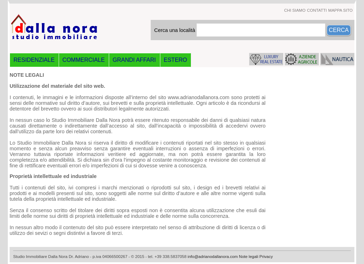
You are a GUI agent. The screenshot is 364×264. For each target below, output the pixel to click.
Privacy (266, 256)
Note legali (248, 256)
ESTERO (175, 60)
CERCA (339, 30)
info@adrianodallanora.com (213, 256)
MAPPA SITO (340, 10)
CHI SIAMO (294, 10)
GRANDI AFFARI (134, 60)
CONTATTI (317, 10)
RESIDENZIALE (34, 60)
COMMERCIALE (84, 60)
